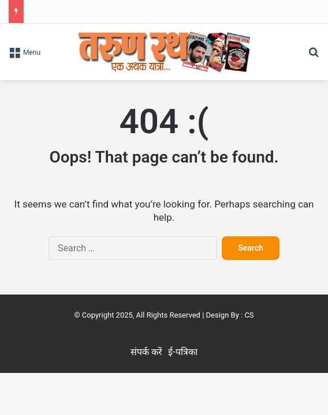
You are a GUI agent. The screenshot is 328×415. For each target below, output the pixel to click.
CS (249, 315)
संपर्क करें (146, 351)
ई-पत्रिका (182, 351)
